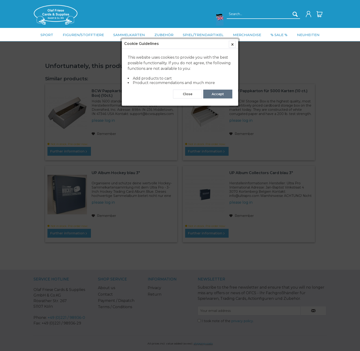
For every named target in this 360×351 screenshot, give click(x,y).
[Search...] (263, 14)
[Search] (295, 14)
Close (187, 105)
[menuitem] (55, 15)
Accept (218, 105)
